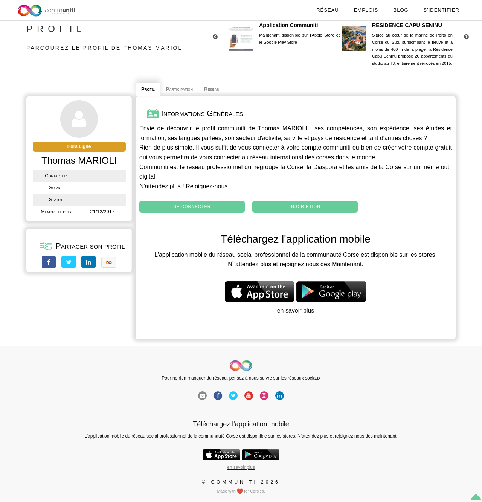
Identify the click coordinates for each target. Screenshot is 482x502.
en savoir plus (295, 310)
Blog (400, 10)
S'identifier (441, 10)
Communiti (153, 167)
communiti (232, 128)
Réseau (327, 10)
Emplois (366, 10)
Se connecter (191, 206)
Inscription (305, 206)
